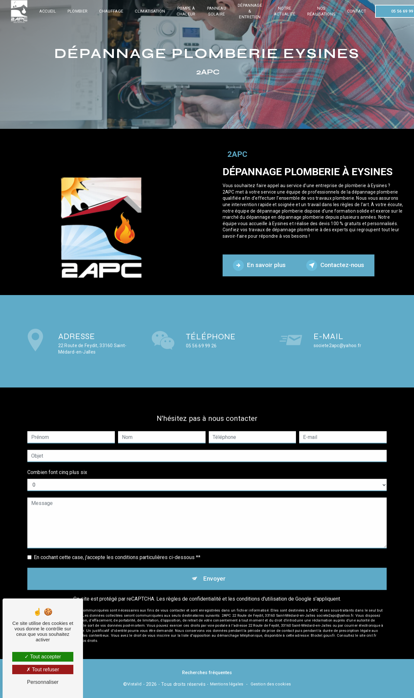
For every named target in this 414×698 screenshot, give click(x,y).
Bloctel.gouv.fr (323, 626)
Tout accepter (42, 656)
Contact (356, 11)
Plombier (78, 11)
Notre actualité (285, 11)
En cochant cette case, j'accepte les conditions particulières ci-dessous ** (117, 548)
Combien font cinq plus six (57, 463)
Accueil (47, 11)
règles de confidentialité (193, 589)
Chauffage (111, 11)
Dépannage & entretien (250, 11)
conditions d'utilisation (261, 589)
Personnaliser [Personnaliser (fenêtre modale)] (43, 682)
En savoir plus (259, 265)
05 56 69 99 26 (201, 355)
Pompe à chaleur (186, 11)
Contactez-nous (335, 265)
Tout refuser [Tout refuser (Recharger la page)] (42, 669)
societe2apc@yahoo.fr (338, 336)
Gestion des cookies (271, 684)
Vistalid (134, 684)
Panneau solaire (216, 11)
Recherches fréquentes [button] (207, 672)
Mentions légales (227, 684)
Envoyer (214, 569)
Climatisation (150, 11)
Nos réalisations (321, 11)
